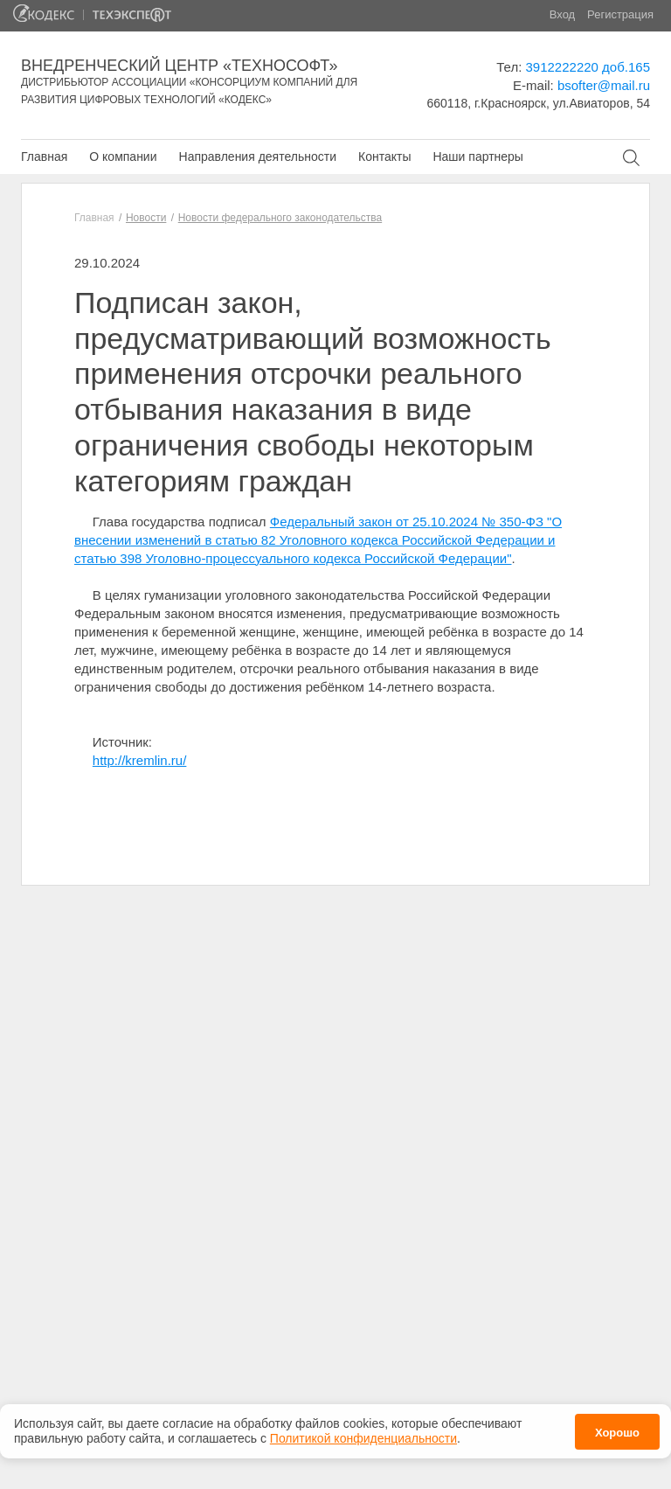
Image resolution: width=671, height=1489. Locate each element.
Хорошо (617, 1426)
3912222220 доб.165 (588, 66)
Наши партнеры (477, 157)
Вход (562, 14)
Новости (146, 218)
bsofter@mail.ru (603, 85)
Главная (44, 157)
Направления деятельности (257, 157)
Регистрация (620, 14)
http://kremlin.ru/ (140, 760)
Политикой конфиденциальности (363, 1432)
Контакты (384, 157)
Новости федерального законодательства (280, 218)
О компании (122, 157)
